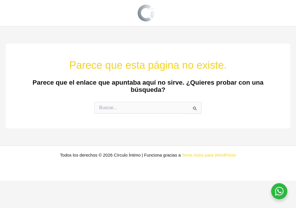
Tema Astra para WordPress (209, 155)
